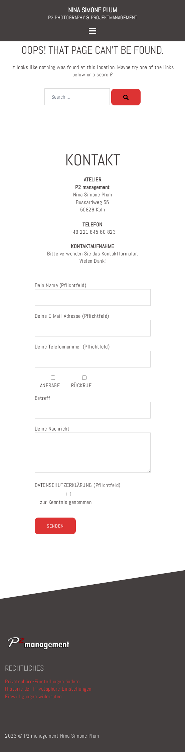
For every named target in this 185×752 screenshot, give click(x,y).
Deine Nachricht (93, 449)
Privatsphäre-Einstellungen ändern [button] (42, 681)
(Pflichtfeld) (78, 485)
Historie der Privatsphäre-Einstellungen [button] (48, 688)
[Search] (126, 97)
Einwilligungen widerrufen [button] (33, 696)
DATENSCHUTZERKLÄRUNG (64, 485)
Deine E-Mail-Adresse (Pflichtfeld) (93, 322)
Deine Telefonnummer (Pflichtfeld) (93, 352)
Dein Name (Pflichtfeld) (93, 291)
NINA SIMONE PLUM (92, 10)
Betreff (93, 404)
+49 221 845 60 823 (92, 228)
